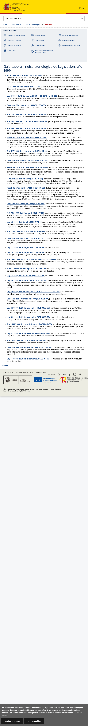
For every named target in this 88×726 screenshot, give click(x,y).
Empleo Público (40, 35)
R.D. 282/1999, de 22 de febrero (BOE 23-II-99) (27, 121)
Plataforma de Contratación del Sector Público (44, 51)
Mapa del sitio (40, 372)
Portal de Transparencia (70, 35)
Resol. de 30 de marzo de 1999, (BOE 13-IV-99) (27, 167)
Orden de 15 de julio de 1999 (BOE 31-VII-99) (26, 238)
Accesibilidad (8, 372)
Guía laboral (16, 24)
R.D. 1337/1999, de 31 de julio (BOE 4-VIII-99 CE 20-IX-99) (31, 259)
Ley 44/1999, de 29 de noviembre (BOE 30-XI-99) (28, 308)
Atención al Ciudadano (15, 45)
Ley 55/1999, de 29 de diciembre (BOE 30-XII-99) (28, 359)
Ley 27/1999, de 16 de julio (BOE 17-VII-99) (25, 247)
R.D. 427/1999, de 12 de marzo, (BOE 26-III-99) (27, 151)
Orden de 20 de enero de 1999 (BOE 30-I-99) (26, 105)
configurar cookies (12, 721)
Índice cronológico (33, 24)
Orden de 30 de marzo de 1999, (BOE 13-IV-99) (27, 160)
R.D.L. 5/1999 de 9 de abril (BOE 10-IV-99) (25, 179)
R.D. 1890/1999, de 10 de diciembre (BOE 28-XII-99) (29, 324)
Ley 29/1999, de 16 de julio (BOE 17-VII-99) (25, 252)
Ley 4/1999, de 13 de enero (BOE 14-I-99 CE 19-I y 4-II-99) (32, 96)
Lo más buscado (40, 45)
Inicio (5, 24)
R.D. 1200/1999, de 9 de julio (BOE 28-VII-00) (26, 231)
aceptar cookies (34, 721)
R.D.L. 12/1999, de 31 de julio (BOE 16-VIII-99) (26, 268)
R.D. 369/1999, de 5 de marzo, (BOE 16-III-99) (26, 128)
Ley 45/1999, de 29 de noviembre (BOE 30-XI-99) (28, 317)
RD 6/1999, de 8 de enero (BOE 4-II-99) (24, 87)
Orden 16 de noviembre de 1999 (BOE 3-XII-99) (27, 299)
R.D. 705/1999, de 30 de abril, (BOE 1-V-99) (25, 213)
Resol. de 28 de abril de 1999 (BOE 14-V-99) (26, 188)
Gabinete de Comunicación (16, 35)
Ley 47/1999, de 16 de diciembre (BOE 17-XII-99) (28, 333)
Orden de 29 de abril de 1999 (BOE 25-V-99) (26, 203)
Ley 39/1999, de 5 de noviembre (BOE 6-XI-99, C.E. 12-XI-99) (33, 291)
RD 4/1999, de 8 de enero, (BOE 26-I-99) (24, 75)
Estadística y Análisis (14, 40)
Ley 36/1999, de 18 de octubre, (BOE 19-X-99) (27, 280)
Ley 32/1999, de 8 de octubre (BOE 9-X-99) (25, 275)
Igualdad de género (68, 40)
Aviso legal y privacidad (24, 372)
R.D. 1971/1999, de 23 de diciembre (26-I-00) (26, 340)
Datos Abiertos (12, 50)
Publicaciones (39, 40)
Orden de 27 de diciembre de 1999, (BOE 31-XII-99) (29, 347)
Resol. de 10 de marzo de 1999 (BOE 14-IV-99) (27, 137)
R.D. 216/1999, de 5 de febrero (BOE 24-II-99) (26, 114)
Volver (5, 365)
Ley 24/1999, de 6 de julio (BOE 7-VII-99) (24, 222)
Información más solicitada (71, 45)
